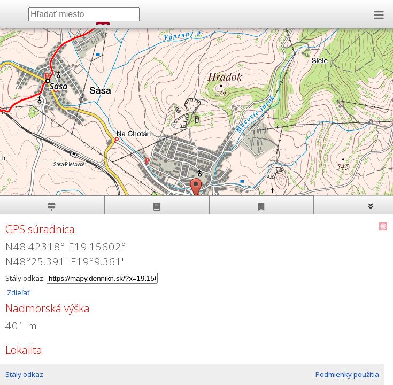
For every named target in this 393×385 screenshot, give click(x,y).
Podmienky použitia (347, 374)
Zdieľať (17, 292)
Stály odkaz (24, 374)
